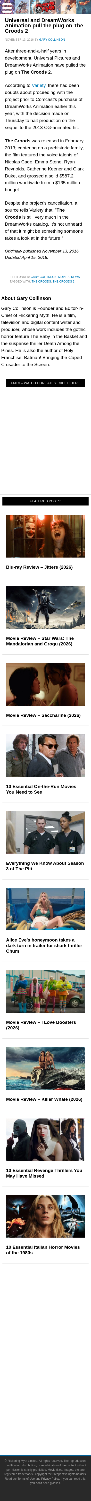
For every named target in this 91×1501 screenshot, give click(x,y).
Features (55, 1316)
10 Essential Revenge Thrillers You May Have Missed (44, 1173)
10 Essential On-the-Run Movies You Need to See (41, 789)
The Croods (41, 281)
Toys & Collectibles (55, 1389)
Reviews (55, 1307)
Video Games (55, 1381)
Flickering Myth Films (55, 1398)
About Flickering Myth (55, 1413)
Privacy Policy (50, 1478)
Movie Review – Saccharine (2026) (43, 715)
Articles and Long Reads (55, 1323)
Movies (64, 277)
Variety (38, 85)
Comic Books (55, 1372)
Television (55, 1364)
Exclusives (55, 1340)
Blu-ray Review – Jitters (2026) (39, 567)
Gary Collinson (44, 277)
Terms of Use (26, 1478)
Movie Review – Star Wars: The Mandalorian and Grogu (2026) (40, 641)
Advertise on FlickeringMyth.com (55, 1422)
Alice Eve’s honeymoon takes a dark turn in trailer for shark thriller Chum (44, 945)
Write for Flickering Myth (55, 1430)
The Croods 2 (63, 281)
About (55, 1406)
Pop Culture (55, 1348)
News (75, 277)
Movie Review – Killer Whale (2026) (44, 1099)
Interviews (55, 1331)
